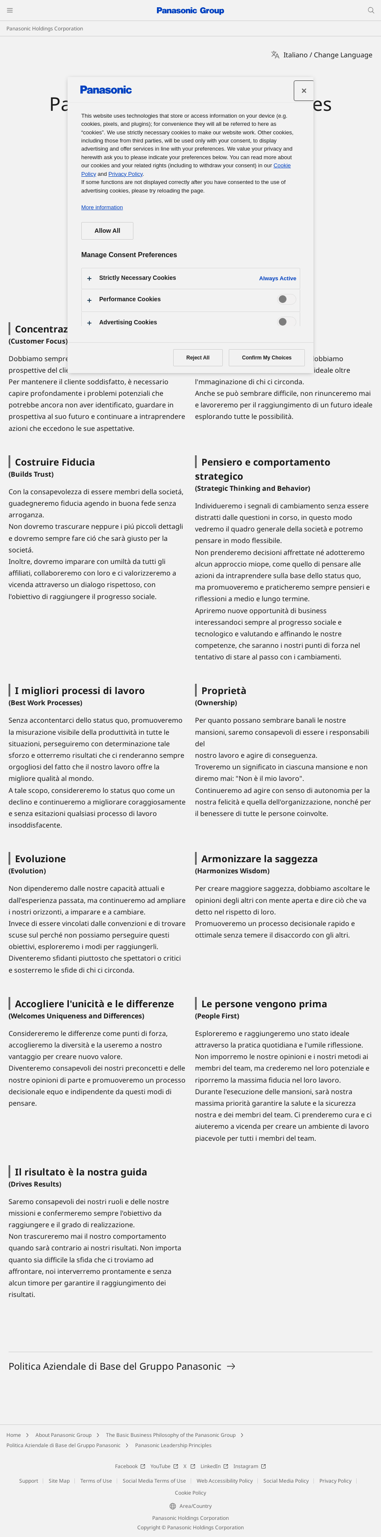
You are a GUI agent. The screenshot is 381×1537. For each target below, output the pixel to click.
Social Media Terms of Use (154, 1480)
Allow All (107, 230)
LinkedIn (214, 1466)
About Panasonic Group (63, 1435)
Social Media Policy (286, 1480)
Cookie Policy (190, 1492)
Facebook (130, 1466)
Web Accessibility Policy (225, 1480)
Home (13, 1435)
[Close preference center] (304, 90)
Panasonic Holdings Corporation (44, 28)
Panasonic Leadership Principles (173, 1445)
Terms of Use (96, 1480)
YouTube (164, 1466)
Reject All (198, 358)
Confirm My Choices (267, 358)
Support (28, 1480)
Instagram (249, 1466)
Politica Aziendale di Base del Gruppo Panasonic (63, 1445)
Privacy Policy (335, 1480)
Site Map (59, 1480)
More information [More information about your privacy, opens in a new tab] (102, 207)
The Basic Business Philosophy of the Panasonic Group (171, 1435)
